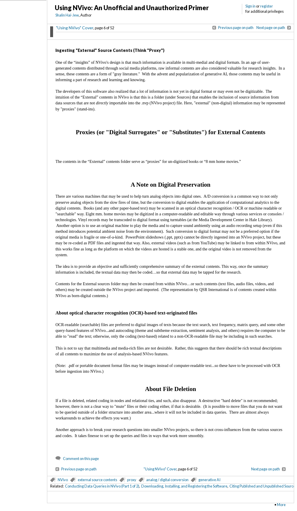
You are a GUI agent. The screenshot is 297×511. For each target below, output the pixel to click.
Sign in (250, 6)
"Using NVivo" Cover (74, 27)
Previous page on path (235, 27)
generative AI (209, 479)
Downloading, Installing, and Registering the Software (184, 486)
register (266, 6)
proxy (131, 479)
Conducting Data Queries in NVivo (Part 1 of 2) (102, 486)
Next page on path (270, 27)
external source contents (97, 479)
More (281, 504)
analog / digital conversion (167, 479)
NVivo (63, 479)
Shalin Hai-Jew (67, 15)
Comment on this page (81, 458)
